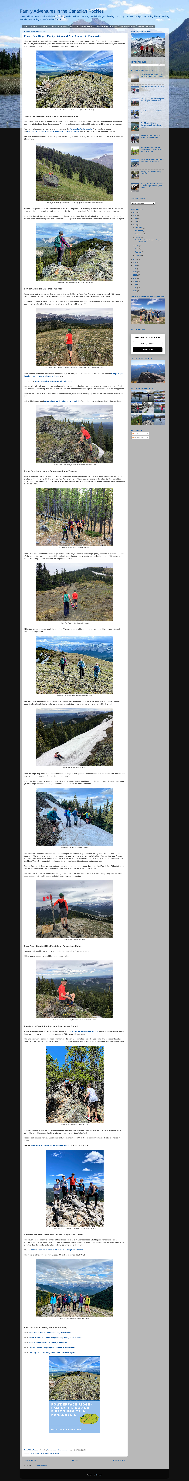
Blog (25, 26)
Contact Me (44, 26)
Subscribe (148, 349)
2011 (135, 291)
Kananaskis (49, 1453)
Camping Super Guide (145, 26)
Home (75, 1460)
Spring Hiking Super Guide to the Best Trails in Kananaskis (152, 160)
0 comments (62, 1450)
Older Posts (119, 1460)
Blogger (99, 1475)
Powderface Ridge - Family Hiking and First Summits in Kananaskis (62, 36)
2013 (135, 284)
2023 (135, 221)
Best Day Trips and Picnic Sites (106, 26)
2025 (135, 215)
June (137, 246)
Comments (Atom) (40, 1465)
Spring (56, 1453)
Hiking (42, 1453)
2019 (135, 265)
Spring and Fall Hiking (59, 26)
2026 (135, 212)
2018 (135, 269)
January (138, 255)
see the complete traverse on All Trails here (53, 381)
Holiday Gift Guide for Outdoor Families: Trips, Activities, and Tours (151, 186)
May (137, 249)
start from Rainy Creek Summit (85, 1031)
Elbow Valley (34, 1453)
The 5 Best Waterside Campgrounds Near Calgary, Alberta (151, 125)
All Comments (138, 438)
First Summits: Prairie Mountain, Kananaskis (48, 1343)
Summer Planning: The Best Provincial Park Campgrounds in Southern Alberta (152, 149)
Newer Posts (30, 1460)
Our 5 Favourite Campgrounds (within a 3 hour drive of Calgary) (152, 75)
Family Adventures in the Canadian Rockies (62, 11)
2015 (135, 278)
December (139, 228)
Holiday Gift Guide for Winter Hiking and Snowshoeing (151, 136)
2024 (135, 218)
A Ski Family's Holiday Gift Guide (152, 86)
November (139, 231)
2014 (135, 281)
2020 (135, 262)
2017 (135, 272)
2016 (135, 275)
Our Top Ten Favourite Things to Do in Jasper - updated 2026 (152, 100)
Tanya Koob (51, 1450)
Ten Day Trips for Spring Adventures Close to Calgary (52, 1353)
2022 (135, 225)
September (139, 234)
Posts (135, 433)
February (138, 252)
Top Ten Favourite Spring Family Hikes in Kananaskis (52, 1347)
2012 (135, 288)
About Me (34, 26)
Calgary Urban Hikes (127, 26)
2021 (135, 259)
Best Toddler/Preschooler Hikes (81, 26)
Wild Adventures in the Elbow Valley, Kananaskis (50, 1333)
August (138, 237)
